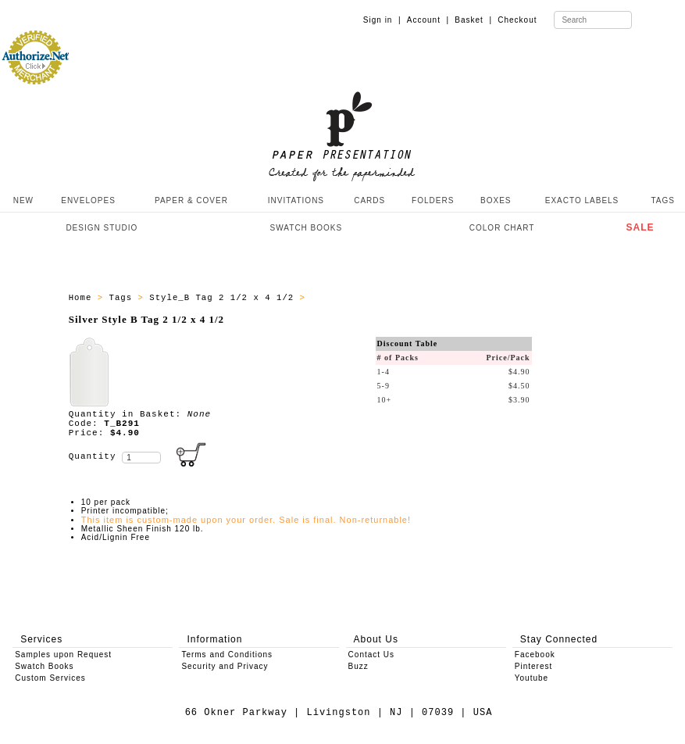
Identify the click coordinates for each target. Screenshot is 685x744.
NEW (22, 200)
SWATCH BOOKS (306, 228)
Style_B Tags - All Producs (386, 297)
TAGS (662, 200)
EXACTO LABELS (582, 200)
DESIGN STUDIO (101, 228)
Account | (428, 20)
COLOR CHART (502, 228)
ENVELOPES (88, 200)
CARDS (369, 200)
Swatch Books (44, 666)
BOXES (495, 200)
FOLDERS (433, 200)
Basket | (473, 20)
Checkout (517, 20)
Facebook (535, 654)
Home (83, 297)
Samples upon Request (63, 654)
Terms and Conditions (227, 654)
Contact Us (371, 654)
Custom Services (50, 678)
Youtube (531, 678)
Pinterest (533, 666)
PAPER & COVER (191, 200)
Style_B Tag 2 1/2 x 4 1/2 (224, 297)
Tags (123, 297)
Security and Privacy (224, 666)
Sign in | (382, 20)
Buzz (358, 666)
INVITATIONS (296, 200)
